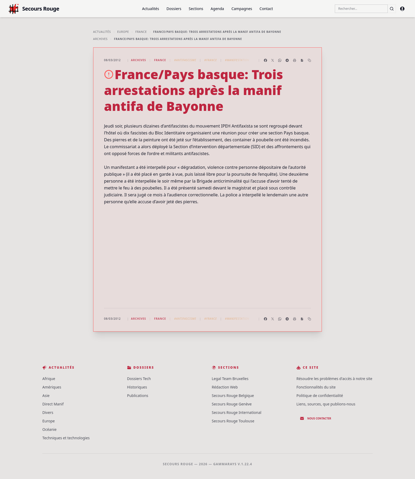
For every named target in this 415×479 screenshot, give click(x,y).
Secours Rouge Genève (232, 403)
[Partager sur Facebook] (265, 60)
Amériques (51, 387)
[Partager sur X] (272, 60)
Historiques (137, 387)
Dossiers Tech (139, 378)
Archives (100, 39)
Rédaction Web (225, 387)
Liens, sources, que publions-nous (325, 403)
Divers (47, 412)
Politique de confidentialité (319, 395)
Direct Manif (53, 403)
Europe (123, 32)
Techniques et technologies (66, 437)
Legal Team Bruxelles (230, 378)
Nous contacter (315, 418)
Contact (266, 8)
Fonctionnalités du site (316, 387)
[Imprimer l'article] (294, 60)
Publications (137, 395)
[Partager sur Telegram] (287, 60)
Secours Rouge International (236, 412)
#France (210, 60)
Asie (45, 395)
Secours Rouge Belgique (233, 395)
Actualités (150, 8)
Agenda (217, 8)
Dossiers (173, 8)
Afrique (48, 378)
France (141, 32)
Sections (196, 8)
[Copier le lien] (309, 60)
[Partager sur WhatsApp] (279, 60)
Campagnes (241, 8)
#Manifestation (237, 60)
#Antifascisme (185, 60)
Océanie (49, 429)
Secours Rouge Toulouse (233, 420)
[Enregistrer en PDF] (302, 60)
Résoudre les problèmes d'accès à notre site (334, 378)
